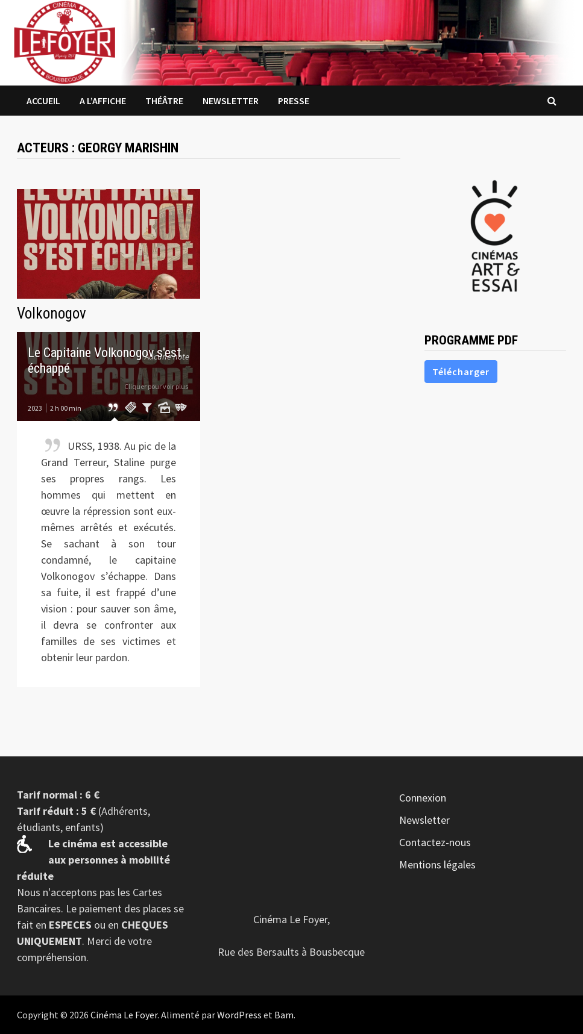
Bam (284, 1015)
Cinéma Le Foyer (123, 1015)
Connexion (422, 798)
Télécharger (461, 372)
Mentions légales (437, 864)
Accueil (43, 101)
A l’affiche (103, 101)
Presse (293, 101)
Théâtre (164, 101)
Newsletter (231, 101)
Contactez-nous (435, 842)
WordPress (239, 1015)
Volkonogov (51, 313)
